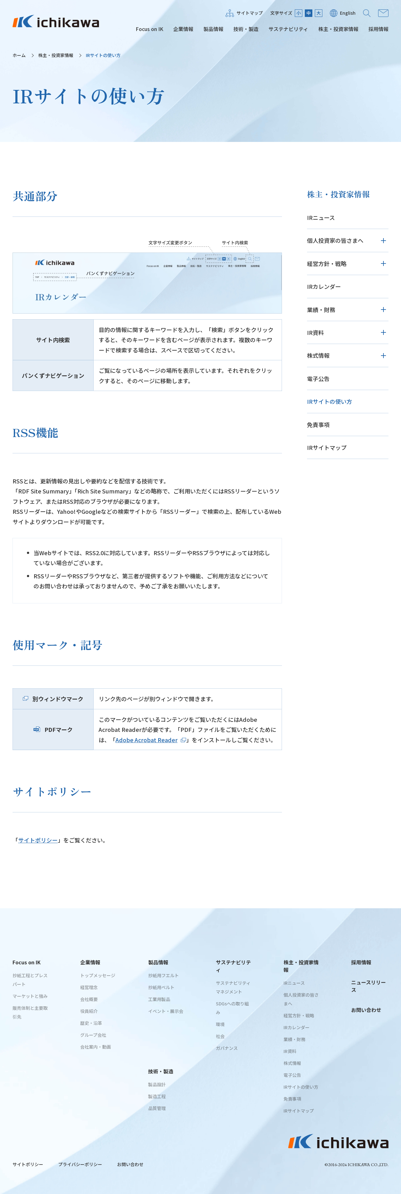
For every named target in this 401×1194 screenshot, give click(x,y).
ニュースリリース (368, 985)
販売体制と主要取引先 (30, 1012)
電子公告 (318, 378)
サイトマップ (250, 13)
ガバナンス (227, 1048)
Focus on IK (149, 29)
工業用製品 (159, 999)
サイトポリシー (38, 840)
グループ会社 (93, 1035)
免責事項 (318, 424)
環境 (220, 1024)
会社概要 (89, 999)
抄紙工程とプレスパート (30, 979)
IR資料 (315, 332)
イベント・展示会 (165, 1011)
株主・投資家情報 (338, 29)
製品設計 (157, 1084)
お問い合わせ (383, 13)
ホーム (19, 55)
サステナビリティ (288, 29)
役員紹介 (89, 1011)
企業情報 (183, 29)
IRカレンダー (324, 286)
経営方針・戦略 (326, 263)
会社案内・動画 (95, 1047)
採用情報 (378, 29)
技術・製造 (245, 29)
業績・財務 (321, 309)
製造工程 (157, 1096)
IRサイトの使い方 (329, 401)
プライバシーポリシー (80, 1164)
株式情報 (318, 355)
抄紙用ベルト (161, 987)
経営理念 (89, 987)
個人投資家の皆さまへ (335, 240)
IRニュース (321, 217)
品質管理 (157, 1108)
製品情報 (213, 29)
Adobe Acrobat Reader (151, 740)
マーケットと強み (30, 996)
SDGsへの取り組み (232, 1007)
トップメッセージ (97, 975)
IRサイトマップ (326, 447)
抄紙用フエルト (163, 975)
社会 (220, 1036)
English (348, 13)
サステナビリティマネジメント (233, 987)
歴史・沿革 (91, 1023)
